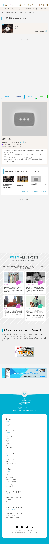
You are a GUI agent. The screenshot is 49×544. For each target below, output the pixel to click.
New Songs (8, 499)
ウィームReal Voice (11, 481)
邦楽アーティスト (11, 461)
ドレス (7, 443)
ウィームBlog (9, 477)
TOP (2, 12)
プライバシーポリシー (17, 530)
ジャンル (8, 441)
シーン (7, 438)
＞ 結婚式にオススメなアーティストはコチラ (32, 191)
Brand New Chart (10, 515)
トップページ (9, 425)
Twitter (7, 96)
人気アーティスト (11, 459)
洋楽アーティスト (11, 463)
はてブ (30, 96)
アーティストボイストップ (13, 497)
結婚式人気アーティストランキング (16, 13)
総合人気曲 (9, 436)
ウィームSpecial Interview (13, 484)
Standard (8, 501)
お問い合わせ (33, 530)
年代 (7, 445)
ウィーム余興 (9, 486)
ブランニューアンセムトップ (14, 513)
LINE (41, 96)
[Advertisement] (24, 66)
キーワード (9, 447)
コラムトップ (9, 475)
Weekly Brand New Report (12, 517)
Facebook (18, 96)
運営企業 (26, 530)
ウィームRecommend (11, 479)
